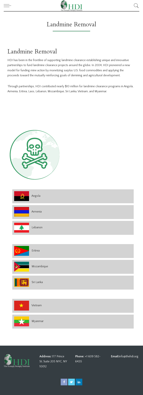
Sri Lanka (37, 282)
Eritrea (36, 250)
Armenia (36, 211)
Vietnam (36, 305)
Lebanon (37, 227)
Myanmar (38, 321)
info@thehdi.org (128, 356)
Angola (35, 195)
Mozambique (40, 266)
